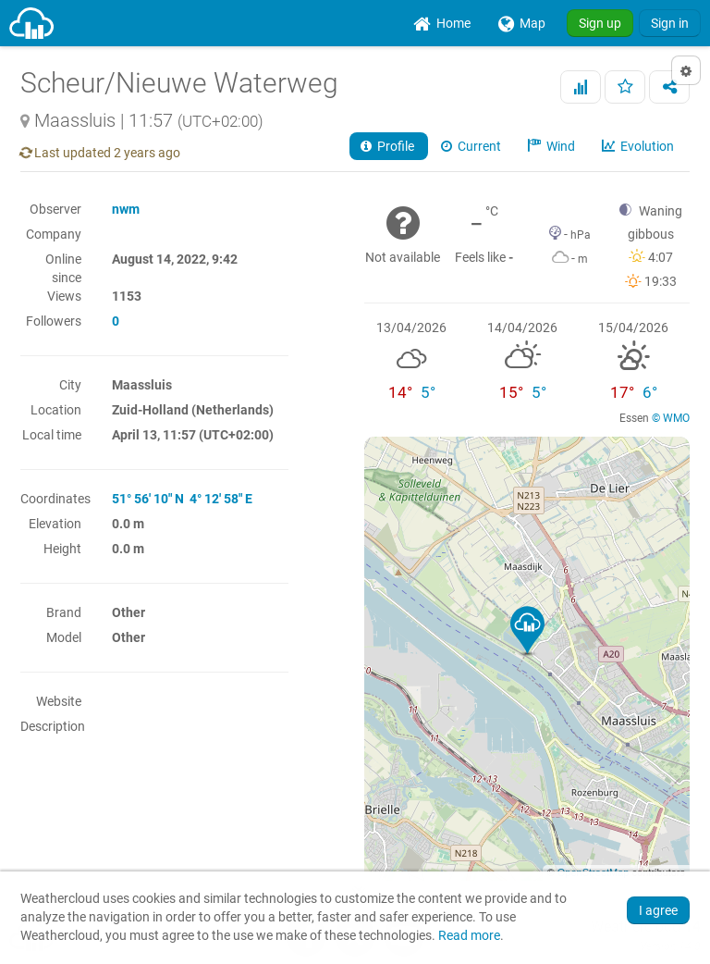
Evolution (639, 146)
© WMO (671, 418)
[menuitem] (441, 23)
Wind (553, 146)
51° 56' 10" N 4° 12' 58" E (182, 498)
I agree (658, 910)
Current (472, 146)
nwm (126, 209)
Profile (389, 146)
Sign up (600, 23)
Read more (469, 936)
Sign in (670, 23)
